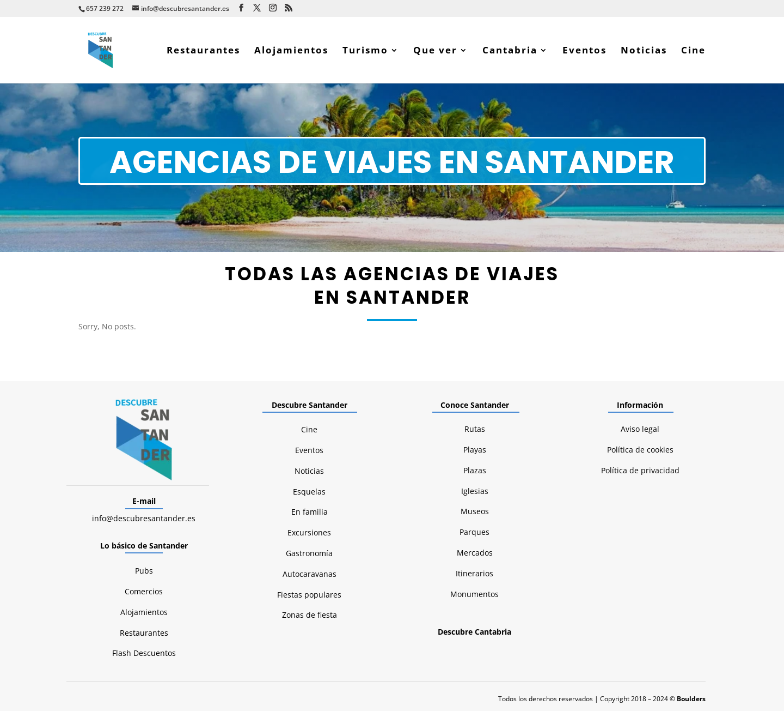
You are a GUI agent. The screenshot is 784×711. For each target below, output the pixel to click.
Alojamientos (291, 51)
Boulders (691, 698)
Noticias (644, 51)
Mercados (475, 552)
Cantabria (509, 51)
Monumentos (474, 594)
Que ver (435, 51)
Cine (693, 51)
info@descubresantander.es (143, 518)
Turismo (365, 51)
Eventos (584, 51)
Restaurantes (203, 51)
